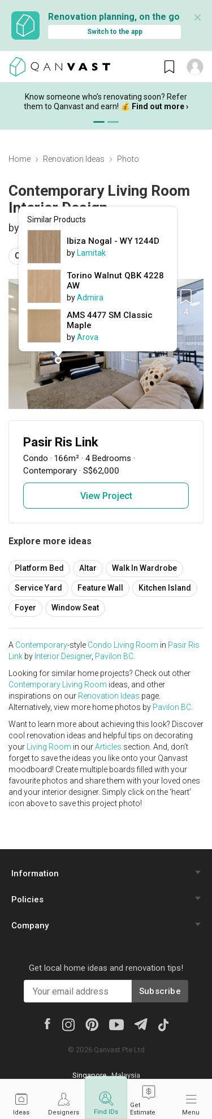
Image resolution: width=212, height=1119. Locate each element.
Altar (88, 568)
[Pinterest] (91, 1024)
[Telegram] (140, 1023)
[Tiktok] (163, 1024)
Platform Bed (39, 568)
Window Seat (75, 607)
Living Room (136, 644)
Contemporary (41, 644)
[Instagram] (68, 1024)
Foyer (25, 607)
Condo (100, 644)
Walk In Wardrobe (144, 568)
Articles (108, 746)
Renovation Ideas (74, 158)
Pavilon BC (114, 656)
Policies (27, 899)
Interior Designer (63, 656)
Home (19, 158)
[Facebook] (47, 1023)
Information (35, 873)
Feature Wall (100, 587)
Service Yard (38, 587)
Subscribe (160, 991)
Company (30, 925)
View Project (106, 495)
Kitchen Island (165, 587)
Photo (128, 158)
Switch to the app (114, 32)
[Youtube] (116, 1024)
